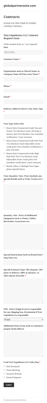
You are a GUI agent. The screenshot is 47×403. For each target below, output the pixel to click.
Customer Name (12, 59)
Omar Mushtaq (13, 370)
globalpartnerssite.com (20, 5)
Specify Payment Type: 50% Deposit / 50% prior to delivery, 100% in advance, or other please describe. (23, 272)
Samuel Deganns (13, 377)
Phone (7, 86)
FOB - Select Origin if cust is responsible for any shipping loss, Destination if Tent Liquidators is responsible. (23, 312)
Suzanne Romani (14, 373)
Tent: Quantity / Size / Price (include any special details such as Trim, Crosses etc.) (23, 179)
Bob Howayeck (13, 366)
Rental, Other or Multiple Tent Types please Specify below (22, 167)
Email (7, 96)
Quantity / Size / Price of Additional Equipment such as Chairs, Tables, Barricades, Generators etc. (20, 218)
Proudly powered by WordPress (15, 400)
